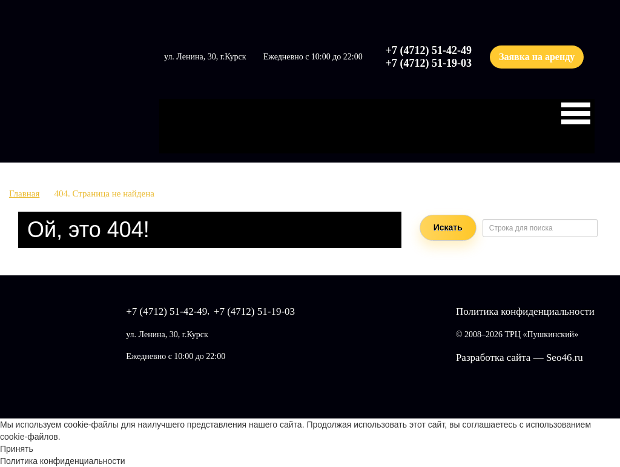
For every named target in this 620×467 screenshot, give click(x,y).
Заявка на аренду (537, 57)
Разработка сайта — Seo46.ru (519, 357)
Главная (24, 193)
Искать (448, 227)
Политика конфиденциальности (525, 311)
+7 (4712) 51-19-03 (429, 63)
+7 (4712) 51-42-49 (429, 50)
